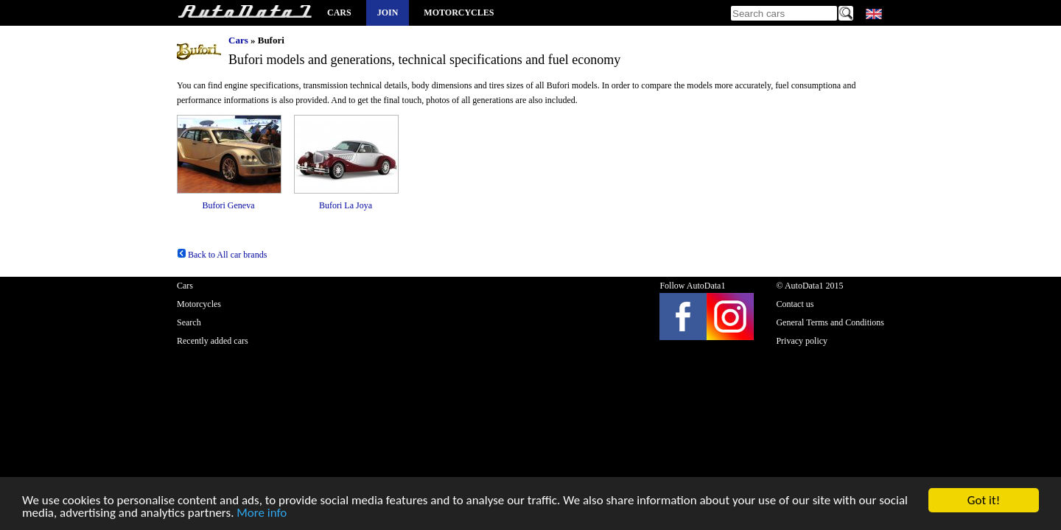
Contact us (794, 304)
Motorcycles (459, 12)
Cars (339, 12)
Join (388, 12)
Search (189, 322)
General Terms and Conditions (830, 322)
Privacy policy (801, 341)
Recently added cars (212, 341)
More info (262, 513)
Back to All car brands (222, 255)
